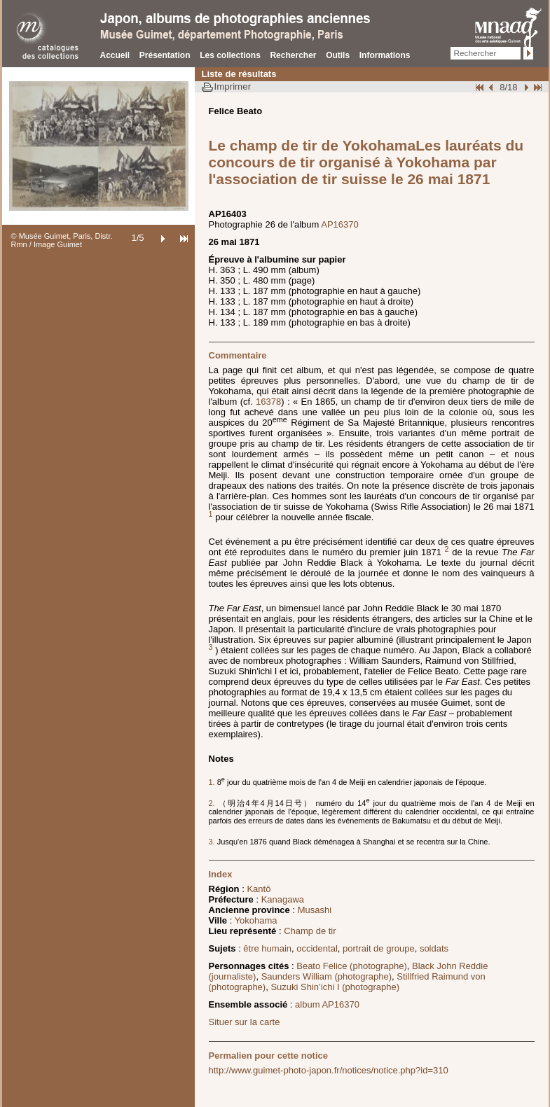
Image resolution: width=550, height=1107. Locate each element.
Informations (385, 55)
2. (214, 803)
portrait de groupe (379, 948)
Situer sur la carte (244, 1022)
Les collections (230, 55)
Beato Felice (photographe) (351, 966)
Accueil (115, 55)
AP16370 (340, 224)
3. (213, 841)
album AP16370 (327, 1004)
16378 (268, 401)
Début (481, 87)
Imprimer (233, 86)
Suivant (525, 87)
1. (213, 782)
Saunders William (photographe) (326, 976)
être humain (267, 948)
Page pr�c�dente (492, 87)
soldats (434, 948)
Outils (338, 55)
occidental (317, 948)
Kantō (258, 889)
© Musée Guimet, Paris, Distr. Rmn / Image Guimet (62, 240)
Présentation (165, 55)
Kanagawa (282, 899)
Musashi (314, 910)
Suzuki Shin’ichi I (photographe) (334, 987)
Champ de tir (310, 931)
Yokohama (256, 920)
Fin (537, 87)
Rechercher (293, 55)
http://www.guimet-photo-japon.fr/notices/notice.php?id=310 (328, 1070)
